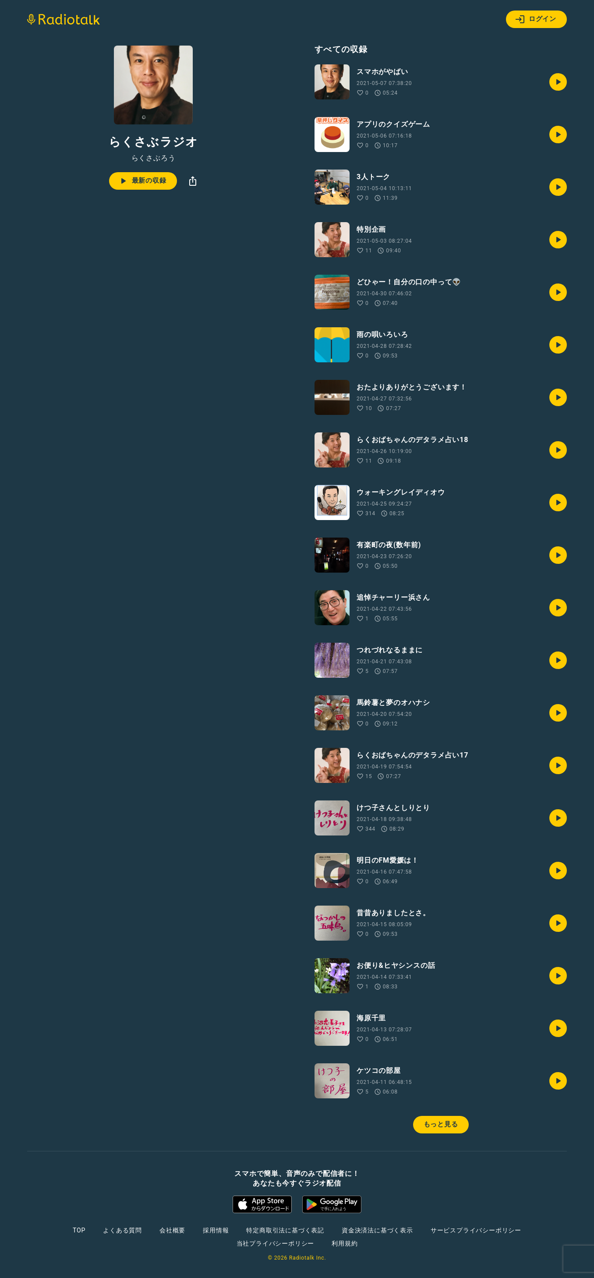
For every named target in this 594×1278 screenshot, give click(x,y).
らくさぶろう (153, 158)
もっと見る (441, 1124)
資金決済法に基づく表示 (377, 1230)
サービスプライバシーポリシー (476, 1230)
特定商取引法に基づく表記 (285, 1230)
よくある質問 (122, 1230)
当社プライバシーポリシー (276, 1243)
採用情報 (216, 1230)
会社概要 (172, 1230)
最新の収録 (142, 181)
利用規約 (344, 1243)
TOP (79, 1230)
